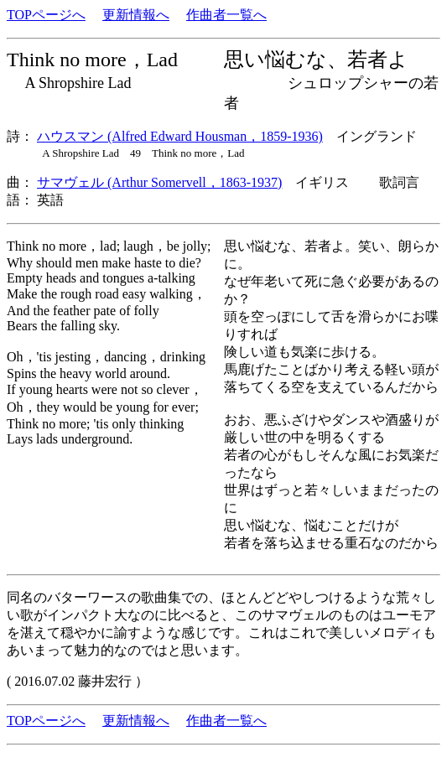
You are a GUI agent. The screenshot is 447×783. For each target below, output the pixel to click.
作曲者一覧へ (226, 15)
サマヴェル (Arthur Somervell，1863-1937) (159, 182)
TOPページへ (46, 15)
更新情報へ (135, 15)
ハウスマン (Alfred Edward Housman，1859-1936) (180, 136)
